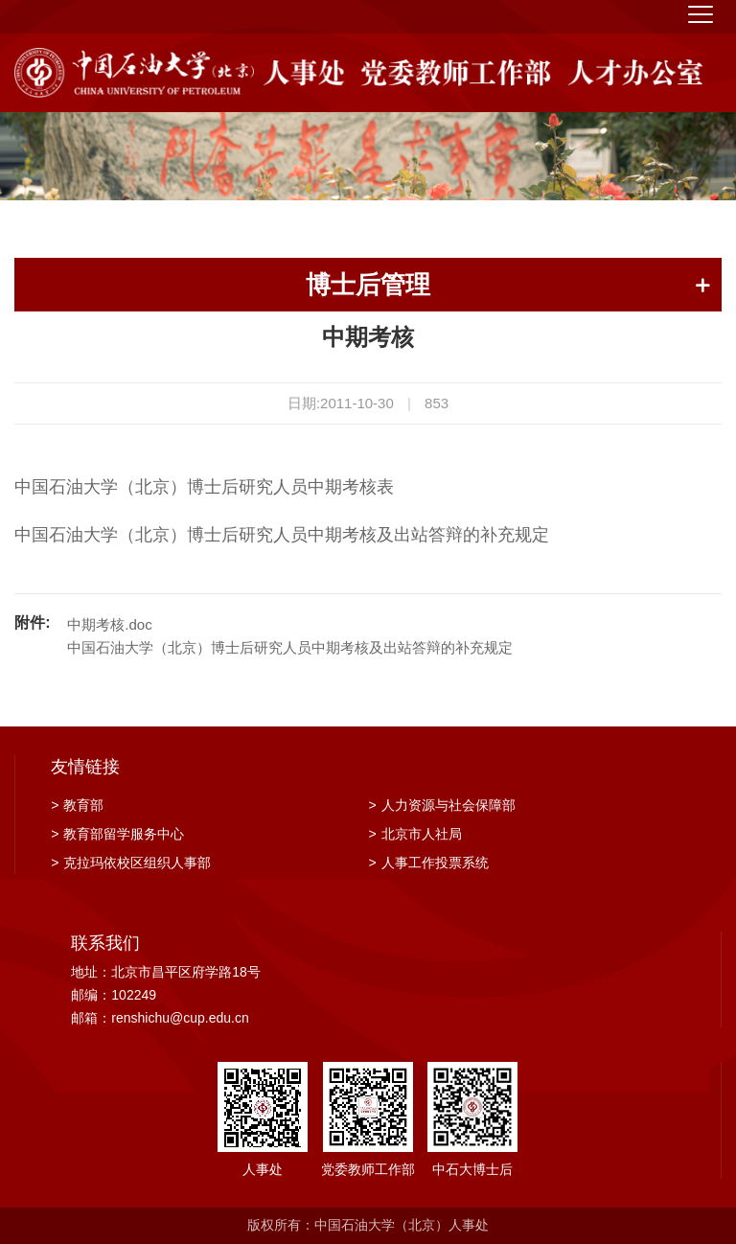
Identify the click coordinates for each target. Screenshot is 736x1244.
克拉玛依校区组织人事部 (131, 862)
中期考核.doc (109, 624)
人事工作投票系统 (429, 862)
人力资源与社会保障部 (442, 805)
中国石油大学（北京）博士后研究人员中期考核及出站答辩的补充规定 (290, 647)
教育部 (77, 805)
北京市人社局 (415, 833)
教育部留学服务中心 (117, 833)
